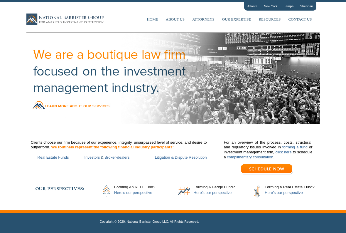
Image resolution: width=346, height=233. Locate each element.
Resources (270, 19)
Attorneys (203, 19)
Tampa (288, 6)
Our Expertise (236, 19)
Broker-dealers (116, 157)
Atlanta (252, 6)
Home (152, 19)
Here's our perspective (284, 192)
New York (270, 6)
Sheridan (306, 6)
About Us (175, 19)
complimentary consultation (249, 157)
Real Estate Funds (53, 157)
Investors (92, 157)
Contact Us (300, 19)
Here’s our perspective (133, 192)
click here (283, 152)
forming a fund (295, 147)
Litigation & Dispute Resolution (181, 157)
